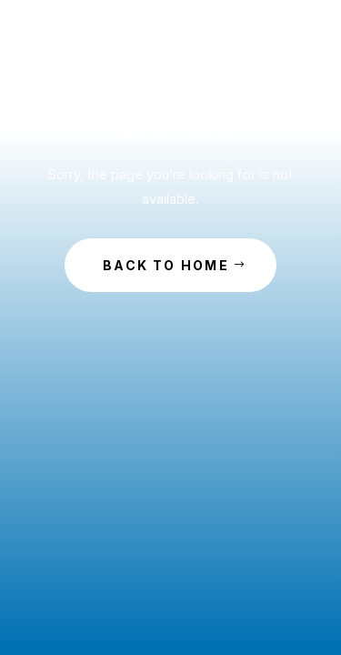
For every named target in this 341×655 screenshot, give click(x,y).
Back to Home (166, 265)
